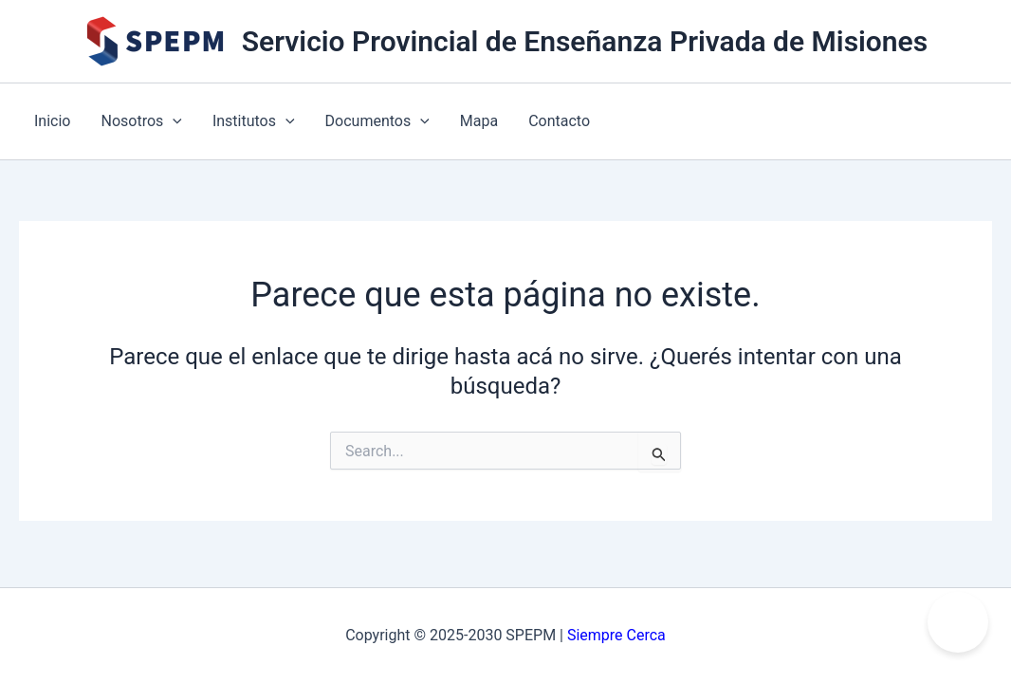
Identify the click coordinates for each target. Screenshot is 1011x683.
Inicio (52, 121)
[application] (172, 121)
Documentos (377, 121)
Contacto (559, 121)
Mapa (479, 121)
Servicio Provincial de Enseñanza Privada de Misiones (585, 41)
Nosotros (141, 121)
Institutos (253, 121)
